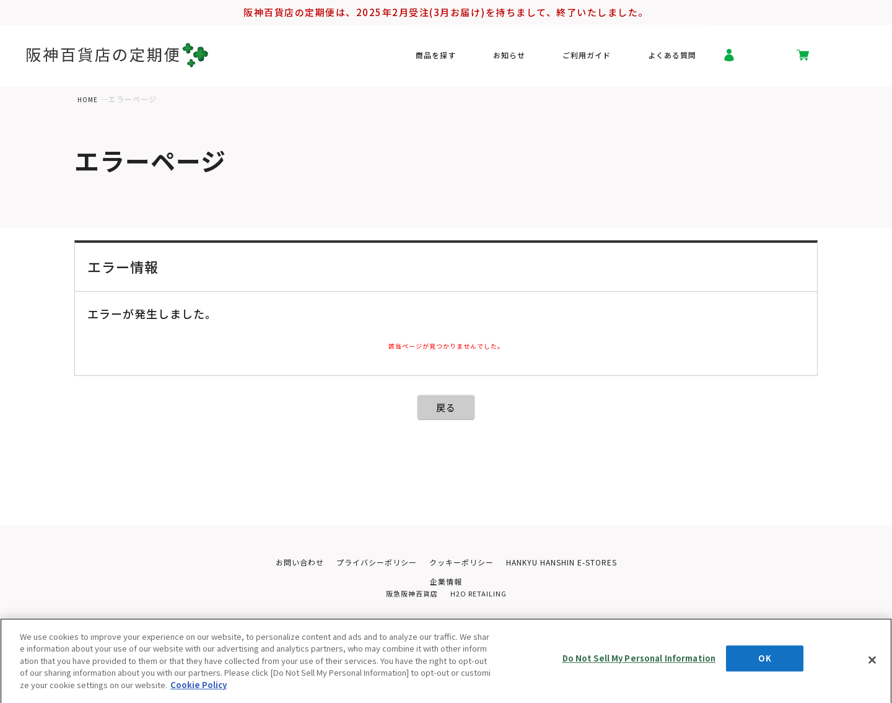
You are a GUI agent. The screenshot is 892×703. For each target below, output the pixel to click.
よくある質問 (672, 58)
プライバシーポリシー (371, 563)
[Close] (872, 665)
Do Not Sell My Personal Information (639, 668)
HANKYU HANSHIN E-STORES (569, 563)
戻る (446, 407)
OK (764, 668)
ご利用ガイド (598, 58)
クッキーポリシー (461, 563)
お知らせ (532, 58)
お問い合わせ (289, 563)
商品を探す (472, 58)
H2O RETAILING (480, 596)
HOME (88, 99)
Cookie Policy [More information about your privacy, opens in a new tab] (198, 690)
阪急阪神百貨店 (410, 596)
